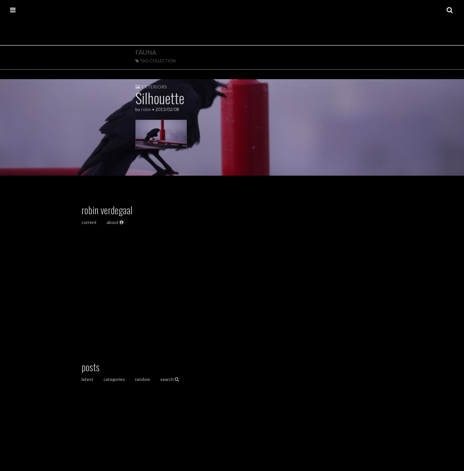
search (169, 379)
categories (114, 379)
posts (91, 367)
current (90, 222)
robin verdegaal (107, 210)
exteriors (154, 86)
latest (87, 379)
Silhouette (159, 98)
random (142, 379)
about (115, 222)
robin (146, 109)
